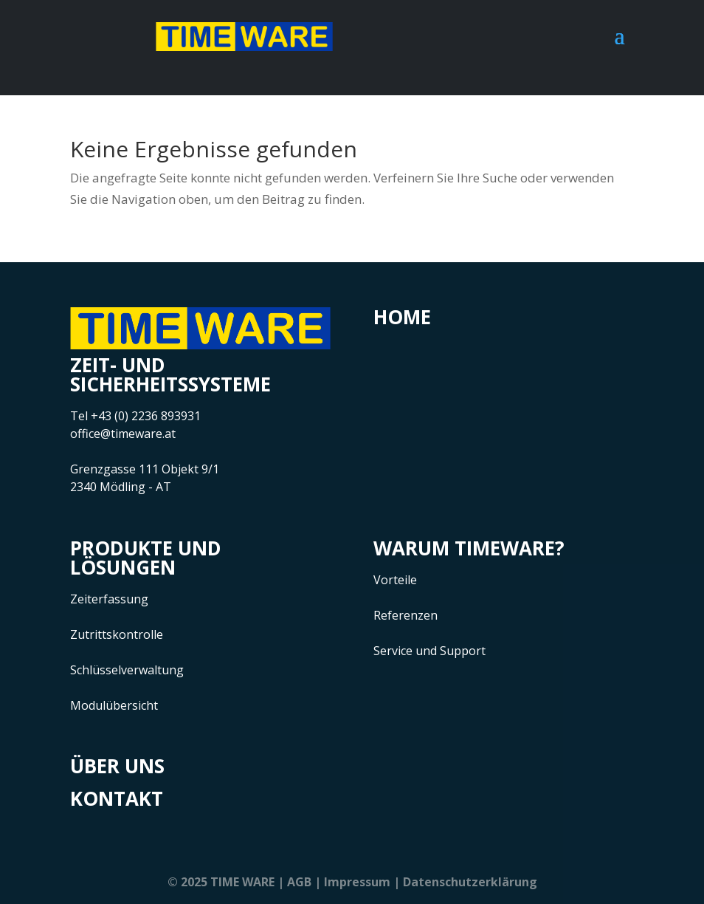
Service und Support (429, 651)
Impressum (357, 882)
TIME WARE (242, 882)
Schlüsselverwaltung (127, 670)
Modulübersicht (114, 705)
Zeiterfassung (109, 599)
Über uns (117, 766)
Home (402, 317)
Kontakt (116, 798)
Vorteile (395, 580)
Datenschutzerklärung (470, 882)
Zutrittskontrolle (116, 634)
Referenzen (405, 615)
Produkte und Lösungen (145, 558)
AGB (299, 882)
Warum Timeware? (469, 548)
